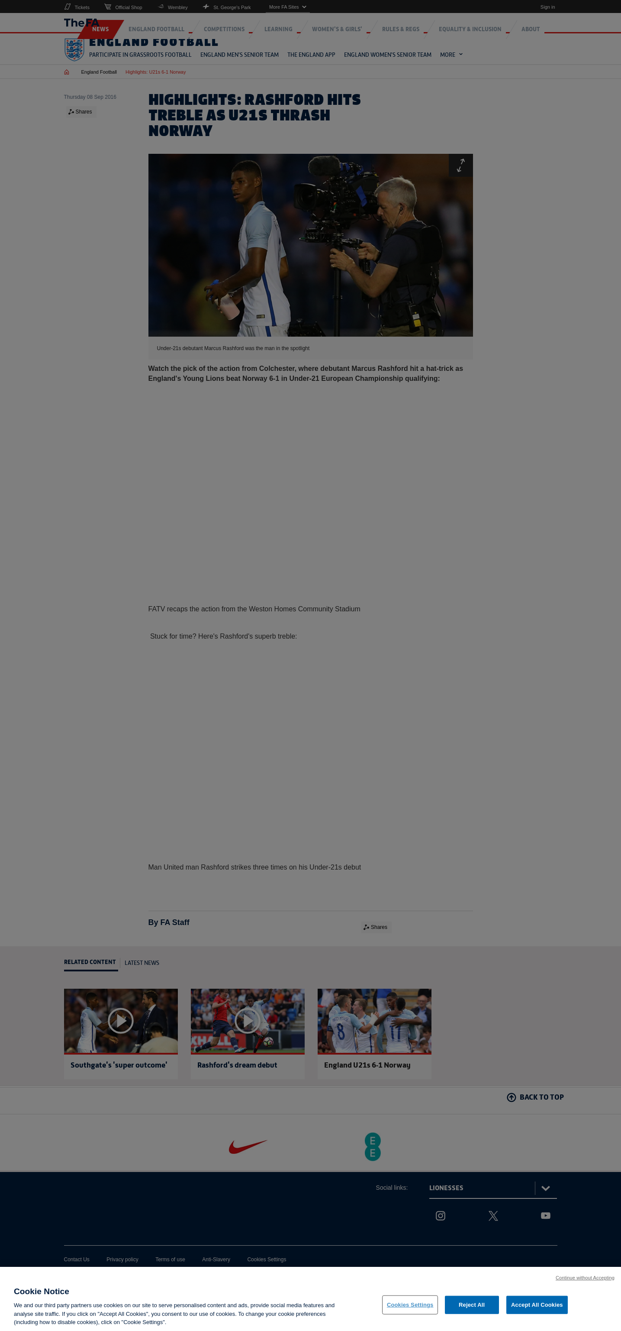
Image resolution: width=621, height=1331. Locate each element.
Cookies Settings (410, 1310)
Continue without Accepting (585, 1283)
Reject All (472, 1310)
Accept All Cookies (537, 1310)
